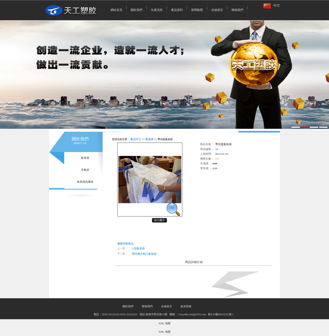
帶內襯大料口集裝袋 (144, 253)
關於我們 (136, 10)
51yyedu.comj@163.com (192, 314)
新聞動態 (197, 10)
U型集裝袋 (138, 248)
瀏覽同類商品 (125, 243)
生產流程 (157, 10)
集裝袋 (85, 157)
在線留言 (217, 10)
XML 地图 (164, 323)
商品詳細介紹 (194, 262)
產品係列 (177, 10)
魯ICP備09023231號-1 (221, 314)
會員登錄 (185, 306)
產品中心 (135, 139)
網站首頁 (116, 10)
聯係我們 (237, 10)
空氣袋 (85, 169)
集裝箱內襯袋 (85, 181)
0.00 (215, 163)
